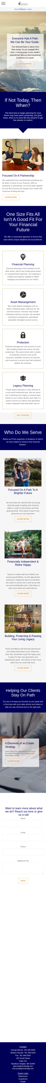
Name (23, 818)
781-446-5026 (30, 1053)
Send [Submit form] (22, 881)
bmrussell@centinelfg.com (23, 1069)
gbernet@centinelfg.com (23, 1066)
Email (23, 833)
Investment (23, 1079)
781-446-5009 (29, 1050)
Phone (23, 847)
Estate (23, 1082)
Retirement (23, 1076)
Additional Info (23, 861)
